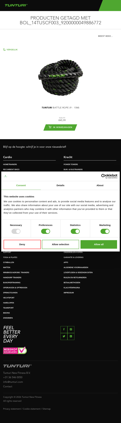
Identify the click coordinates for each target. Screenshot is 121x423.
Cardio (7, 157)
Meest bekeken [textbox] (106, 36)
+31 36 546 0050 (12, 377)
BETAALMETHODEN (72, 283)
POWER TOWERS (71, 165)
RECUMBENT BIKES (11, 170)
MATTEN (6, 268)
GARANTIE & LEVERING (74, 257)
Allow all (99, 244)
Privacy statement (12, 409)
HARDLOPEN (8, 303)
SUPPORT (7, 252)
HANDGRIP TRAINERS (12, 278)
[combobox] (108, 37)
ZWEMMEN (8, 318)
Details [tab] (60, 185)
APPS (66, 262)
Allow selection (60, 244)
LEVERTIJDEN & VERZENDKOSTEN (78, 273)
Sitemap (47, 409)
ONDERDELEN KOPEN (73, 252)
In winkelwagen (60, 127)
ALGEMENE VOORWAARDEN (76, 268)
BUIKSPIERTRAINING (11, 283)
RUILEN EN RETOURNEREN (75, 278)
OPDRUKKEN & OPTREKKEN (15, 288)
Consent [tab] (21, 185)
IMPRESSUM (69, 293)
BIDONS (6, 313)
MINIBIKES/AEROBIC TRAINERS (16, 273)
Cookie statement (31, 409)
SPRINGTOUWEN (10, 293)
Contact (7, 386)
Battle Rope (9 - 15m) (60, 108)
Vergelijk (10, 50)
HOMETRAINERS (10, 165)
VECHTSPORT (8, 298)
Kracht (68, 157)
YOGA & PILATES (10, 257)
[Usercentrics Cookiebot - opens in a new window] (103, 176)
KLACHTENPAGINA (72, 288)
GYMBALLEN (8, 262)
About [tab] (100, 185)
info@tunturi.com (13, 382)
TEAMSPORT (8, 308)
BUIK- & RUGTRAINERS (73, 170)
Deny (22, 244)
